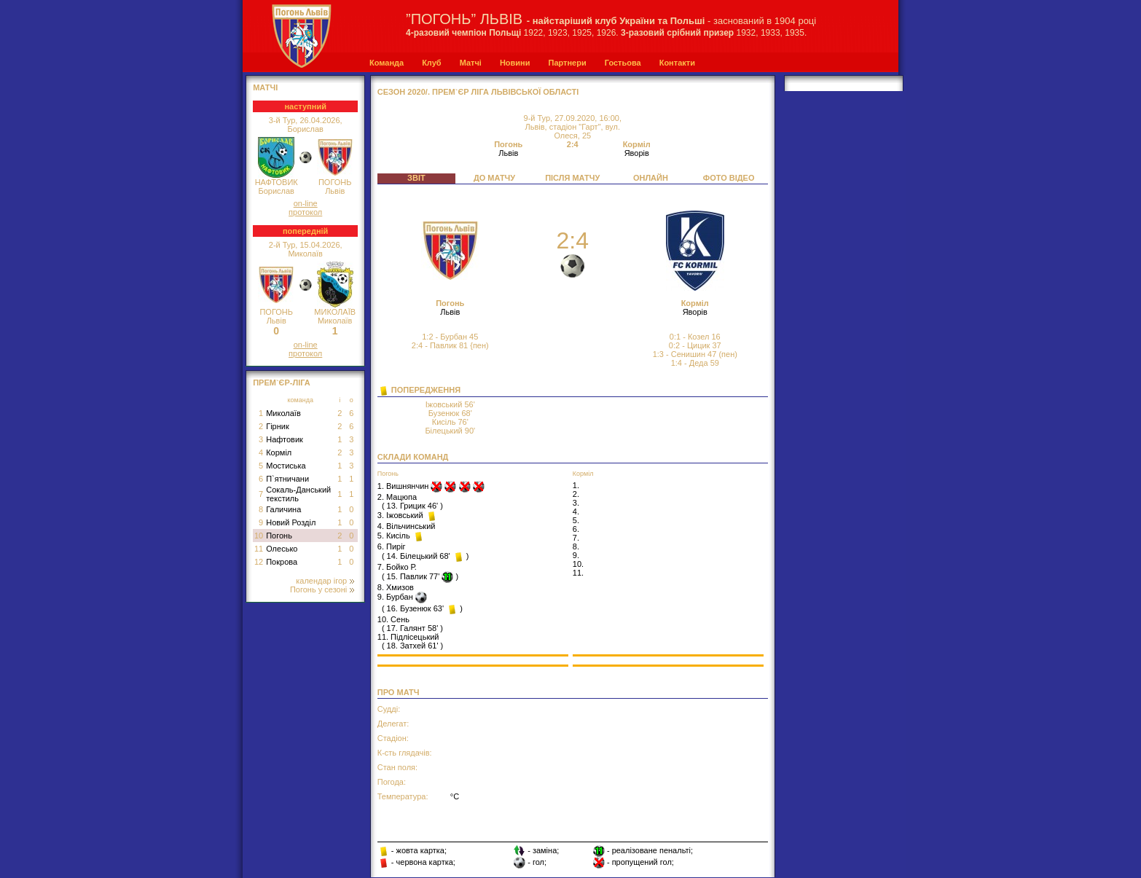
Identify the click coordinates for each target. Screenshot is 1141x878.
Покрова (281, 561)
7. (576, 537)
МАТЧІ (265, 87)
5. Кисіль (394, 535)
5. (576, 520)
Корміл (278, 452)
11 (258, 548)
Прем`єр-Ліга (281, 382)
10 (258, 535)
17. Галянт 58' (413, 628)
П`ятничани (287, 478)
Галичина (283, 509)
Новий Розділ (290, 522)
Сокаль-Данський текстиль (298, 494)
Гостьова (623, 62)
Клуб (431, 62)
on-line (306, 203)
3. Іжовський (401, 515)
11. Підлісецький (408, 636)
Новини (515, 62)
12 (258, 561)
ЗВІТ (416, 177)
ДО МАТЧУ (494, 177)
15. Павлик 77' (413, 576)
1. (576, 485)
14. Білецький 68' (418, 556)
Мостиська (286, 465)
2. (576, 494)
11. (578, 572)
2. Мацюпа (397, 497)
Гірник (277, 426)
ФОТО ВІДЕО (729, 177)
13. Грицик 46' (413, 505)
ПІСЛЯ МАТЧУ (572, 177)
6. (576, 529)
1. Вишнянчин (404, 486)
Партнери (567, 62)
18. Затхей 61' (413, 645)
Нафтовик (284, 439)
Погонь (279, 535)
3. (576, 502)
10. (578, 564)
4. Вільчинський (406, 526)
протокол (305, 212)
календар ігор (325, 580)
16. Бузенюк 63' (415, 608)
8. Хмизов (395, 587)
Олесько (281, 548)
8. (576, 546)
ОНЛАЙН (650, 177)
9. (576, 555)
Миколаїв (283, 413)
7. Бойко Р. (397, 567)
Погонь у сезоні (322, 589)
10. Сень (393, 619)
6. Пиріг (391, 546)
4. (576, 511)
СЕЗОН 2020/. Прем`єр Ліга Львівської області (478, 91)
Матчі (471, 62)
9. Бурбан (396, 596)
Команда (386, 62)
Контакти (677, 62)
